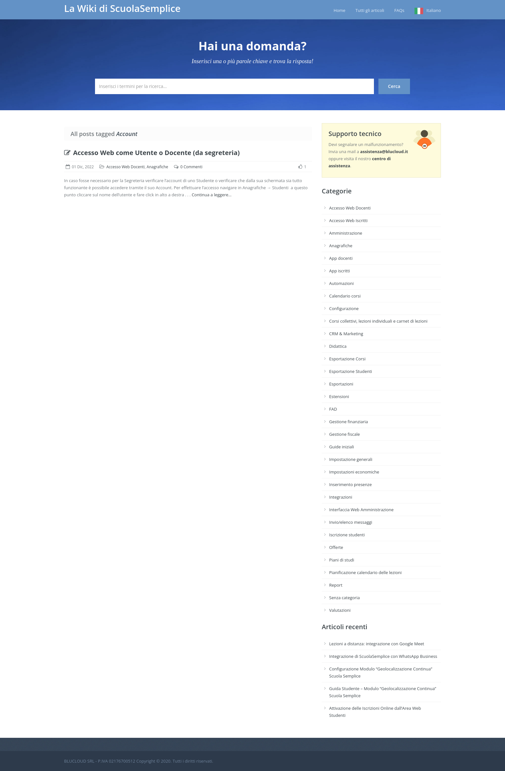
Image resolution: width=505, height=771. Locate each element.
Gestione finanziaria (348, 422)
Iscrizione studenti (347, 535)
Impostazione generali (350, 459)
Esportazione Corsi (347, 359)
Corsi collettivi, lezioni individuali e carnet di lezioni (378, 321)
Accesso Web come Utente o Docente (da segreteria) (152, 152)
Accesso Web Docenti (125, 167)
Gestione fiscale (344, 434)
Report (335, 585)
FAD (333, 409)
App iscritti (339, 271)
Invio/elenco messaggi (350, 522)
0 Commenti (191, 167)
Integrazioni (340, 497)
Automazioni (341, 283)
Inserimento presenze (350, 484)
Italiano (433, 10)
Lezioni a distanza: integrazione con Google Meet (376, 644)
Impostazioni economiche (354, 472)
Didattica (338, 346)
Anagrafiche (157, 167)
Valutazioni (340, 610)
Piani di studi (341, 560)
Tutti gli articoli (370, 10)
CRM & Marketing (346, 334)
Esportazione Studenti (350, 371)
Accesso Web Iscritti (348, 220)
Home (340, 10)
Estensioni (339, 396)
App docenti (341, 258)
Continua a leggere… (212, 195)
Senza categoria (344, 597)
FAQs (399, 10)
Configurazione (344, 308)
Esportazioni (341, 384)
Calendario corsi (345, 296)
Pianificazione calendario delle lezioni (365, 572)
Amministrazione (345, 233)
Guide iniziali (341, 447)
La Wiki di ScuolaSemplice (122, 8)
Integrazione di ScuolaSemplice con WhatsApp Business (383, 656)
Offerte (336, 547)
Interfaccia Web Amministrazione (361, 509)
